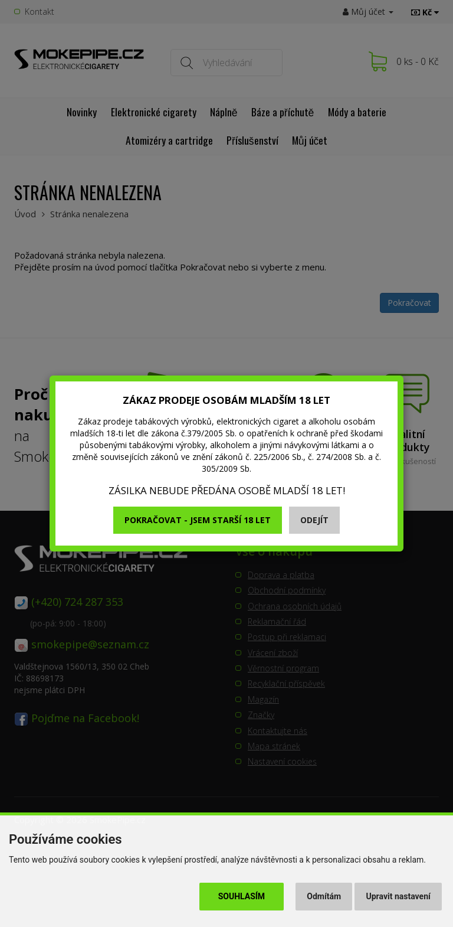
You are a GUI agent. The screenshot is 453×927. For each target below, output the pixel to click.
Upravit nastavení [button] (398, 896)
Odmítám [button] (324, 896)
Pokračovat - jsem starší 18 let (197, 519)
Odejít (314, 519)
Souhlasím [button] (241, 896)
